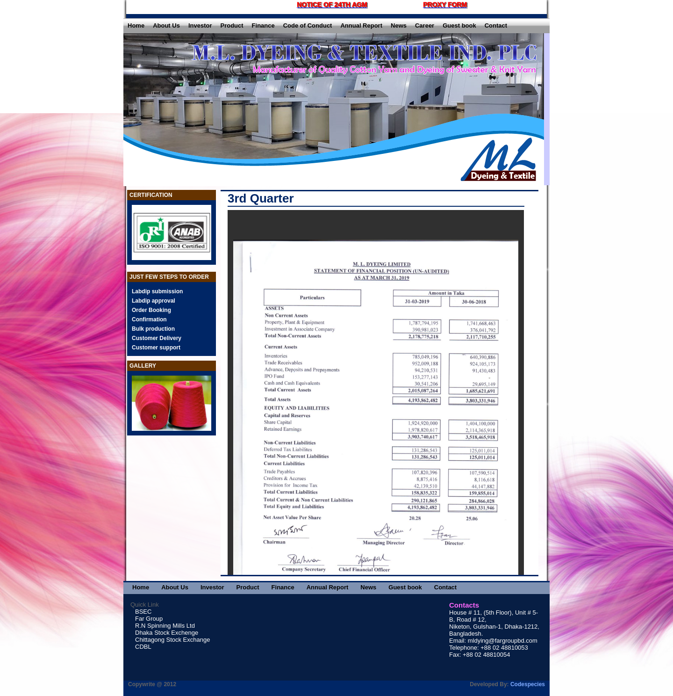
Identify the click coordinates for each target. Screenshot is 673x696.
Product (231, 25)
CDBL (143, 646)
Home (136, 25)
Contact (496, 25)
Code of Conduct (307, 25)
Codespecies (527, 684)
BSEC (143, 611)
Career (424, 25)
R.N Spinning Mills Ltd (165, 625)
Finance (263, 25)
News (399, 25)
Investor (200, 25)
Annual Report (361, 25)
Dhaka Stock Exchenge (166, 632)
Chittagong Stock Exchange (172, 639)
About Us (166, 25)
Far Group (149, 618)
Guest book (459, 25)
